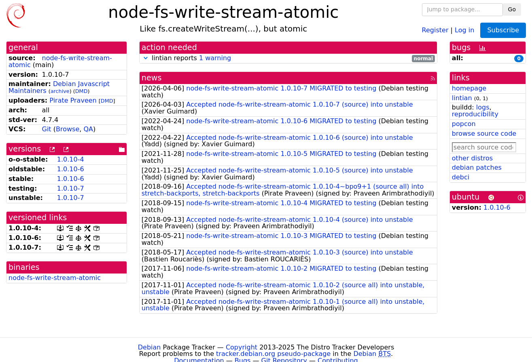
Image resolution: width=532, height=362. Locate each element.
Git (46, 129)
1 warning (215, 58)
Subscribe (503, 30)
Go (512, 9)
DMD (81, 91)
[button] (146, 58)
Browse (67, 129)
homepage (469, 88)
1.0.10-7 (70, 188)
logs (483, 107)
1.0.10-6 (70, 169)
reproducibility (475, 114)
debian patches (477, 167)
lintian (462, 98)
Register (435, 30)
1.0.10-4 (70, 159)
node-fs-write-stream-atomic (60, 61)
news (152, 77)
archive (60, 91)
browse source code (484, 133)
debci (460, 177)
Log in (464, 30)
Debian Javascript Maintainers (59, 87)
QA (88, 129)
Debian (149, 347)
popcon (464, 124)
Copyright (241, 347)
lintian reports (288, 58)
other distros (472, 158)
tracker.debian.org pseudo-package (273, 354)
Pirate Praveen (72, 100)
